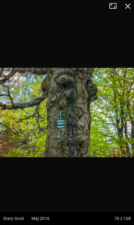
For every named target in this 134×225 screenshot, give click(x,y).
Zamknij (128, 6)
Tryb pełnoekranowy (115, 6)
